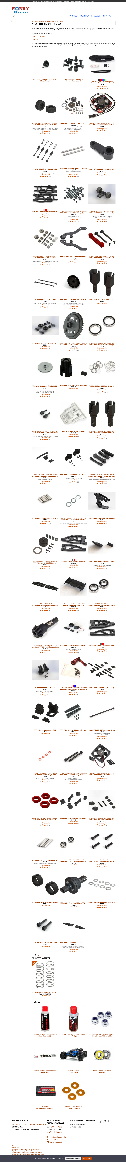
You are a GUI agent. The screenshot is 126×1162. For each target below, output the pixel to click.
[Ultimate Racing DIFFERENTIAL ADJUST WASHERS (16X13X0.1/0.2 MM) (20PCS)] (101, 376)
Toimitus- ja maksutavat (19, 1146)
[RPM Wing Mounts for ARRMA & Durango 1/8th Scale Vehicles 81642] (73, 246)
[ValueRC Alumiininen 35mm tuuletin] (101, 114)
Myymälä (84, 16)
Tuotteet (35, 21)
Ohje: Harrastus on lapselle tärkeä (22, 1151)
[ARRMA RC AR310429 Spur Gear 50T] (45, 376)
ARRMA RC (59, 21)
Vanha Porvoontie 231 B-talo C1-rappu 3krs (29, 1124)
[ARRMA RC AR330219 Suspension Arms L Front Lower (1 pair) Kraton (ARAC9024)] (73, 933)
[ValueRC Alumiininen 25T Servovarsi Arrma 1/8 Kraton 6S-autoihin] (73, 677)
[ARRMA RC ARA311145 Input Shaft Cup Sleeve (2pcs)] (45, 890)
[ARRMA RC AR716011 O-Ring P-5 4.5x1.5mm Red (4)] (45, 764)
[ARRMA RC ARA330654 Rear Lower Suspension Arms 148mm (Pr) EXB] (45, 593)
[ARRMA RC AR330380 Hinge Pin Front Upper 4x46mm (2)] (73, 764)
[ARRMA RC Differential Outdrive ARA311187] (101, 290)
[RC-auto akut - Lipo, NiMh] (45, 1095)
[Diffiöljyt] (73, 1022)
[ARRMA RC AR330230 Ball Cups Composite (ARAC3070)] (73, 202)
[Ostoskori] (110, 17)
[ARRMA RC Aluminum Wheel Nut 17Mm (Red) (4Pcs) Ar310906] (45, 807)
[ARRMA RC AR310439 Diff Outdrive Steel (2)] (45, 421)
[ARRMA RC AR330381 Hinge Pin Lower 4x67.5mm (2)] (73, 158)
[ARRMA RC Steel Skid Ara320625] (73, 421)
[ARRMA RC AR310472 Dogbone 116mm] (101, 720)
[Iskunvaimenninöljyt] (45, 1022)
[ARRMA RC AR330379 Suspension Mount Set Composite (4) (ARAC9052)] (101, 465)
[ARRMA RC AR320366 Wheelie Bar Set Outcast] (101, 202)
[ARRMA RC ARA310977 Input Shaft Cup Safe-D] (73, 376)
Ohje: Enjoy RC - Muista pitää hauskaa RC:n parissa (27, 1152)
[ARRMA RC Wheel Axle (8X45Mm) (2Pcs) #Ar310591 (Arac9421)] (45, 933)
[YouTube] (112, 1122)
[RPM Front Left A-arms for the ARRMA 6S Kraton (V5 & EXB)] (73, 551)
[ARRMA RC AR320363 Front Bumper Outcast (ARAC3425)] (45, 465)
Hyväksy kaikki (87, 1158)
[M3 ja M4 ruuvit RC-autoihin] (101, 1022)
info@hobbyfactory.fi (55, 1132)
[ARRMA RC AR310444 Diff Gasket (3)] (73, 508)
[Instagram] (104, 1122)
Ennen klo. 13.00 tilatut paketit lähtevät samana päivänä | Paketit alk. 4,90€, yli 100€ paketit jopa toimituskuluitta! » (62, 1)
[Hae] (24, 16)
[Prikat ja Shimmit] (73, 1095)
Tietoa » (60, 1158)
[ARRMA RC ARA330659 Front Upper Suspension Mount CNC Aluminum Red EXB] (101, 246)
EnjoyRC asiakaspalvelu (56, 1137)
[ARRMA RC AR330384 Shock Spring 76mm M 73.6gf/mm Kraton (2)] (45, 979)
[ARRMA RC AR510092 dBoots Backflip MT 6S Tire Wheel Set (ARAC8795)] (45, 114)
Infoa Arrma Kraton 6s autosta (41, 30)
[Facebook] (100, 1122)
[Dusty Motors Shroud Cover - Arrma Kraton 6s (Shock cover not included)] (101, 70)
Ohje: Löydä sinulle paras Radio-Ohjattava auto (26, 1149)
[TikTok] (108, 1122)
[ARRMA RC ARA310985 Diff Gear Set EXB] (101, 807)
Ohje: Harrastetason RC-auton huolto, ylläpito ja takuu (28, 1154)
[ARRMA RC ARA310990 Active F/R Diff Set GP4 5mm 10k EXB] (73, 890)
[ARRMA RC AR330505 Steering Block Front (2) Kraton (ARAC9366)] (73, 465)
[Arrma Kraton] (73, 1059)
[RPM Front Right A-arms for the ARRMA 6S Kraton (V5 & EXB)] (101, 635)
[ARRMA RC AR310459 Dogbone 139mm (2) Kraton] (45, 290)
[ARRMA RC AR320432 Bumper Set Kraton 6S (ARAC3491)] (101, 551)
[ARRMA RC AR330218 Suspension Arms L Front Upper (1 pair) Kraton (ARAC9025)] (73, 720)
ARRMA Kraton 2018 (38, 36)
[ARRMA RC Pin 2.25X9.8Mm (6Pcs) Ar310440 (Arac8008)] (45, 508)
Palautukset (15, 1147)
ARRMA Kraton (36, 40)
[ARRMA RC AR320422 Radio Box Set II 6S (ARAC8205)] (73, 635)
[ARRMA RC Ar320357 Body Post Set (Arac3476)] (101, 677)
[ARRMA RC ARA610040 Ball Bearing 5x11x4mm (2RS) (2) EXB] (73, 849)
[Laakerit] (101, 1059)
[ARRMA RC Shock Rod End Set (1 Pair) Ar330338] (45, 332)
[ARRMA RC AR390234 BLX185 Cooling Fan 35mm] (101, 764)
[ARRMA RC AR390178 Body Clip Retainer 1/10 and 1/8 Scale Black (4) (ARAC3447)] (45, 158)
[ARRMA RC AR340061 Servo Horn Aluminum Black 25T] (101, 158)
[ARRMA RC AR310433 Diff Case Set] (45, 551)
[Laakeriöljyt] (45, 1059)
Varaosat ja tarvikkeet (46, 21)
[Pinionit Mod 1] (45, 70)
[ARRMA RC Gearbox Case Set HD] (45, 720)
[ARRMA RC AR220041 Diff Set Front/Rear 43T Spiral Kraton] (73, 114)
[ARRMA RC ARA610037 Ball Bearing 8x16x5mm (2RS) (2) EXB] (101, 593)
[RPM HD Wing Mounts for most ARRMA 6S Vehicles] (101, 508)
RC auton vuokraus (54, 1142)
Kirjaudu (95, 16)
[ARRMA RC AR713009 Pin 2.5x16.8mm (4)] (45, 849)
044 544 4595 (56, 1127)
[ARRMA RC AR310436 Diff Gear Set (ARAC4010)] (45, 246)
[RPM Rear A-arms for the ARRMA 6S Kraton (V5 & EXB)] (45, 202)
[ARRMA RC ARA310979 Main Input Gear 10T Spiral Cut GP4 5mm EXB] (45, 635)
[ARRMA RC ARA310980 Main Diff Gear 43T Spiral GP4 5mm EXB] (73, 332)
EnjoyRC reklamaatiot (55, 1139)
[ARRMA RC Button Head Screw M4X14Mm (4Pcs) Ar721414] (101, 849)
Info (105, 16)
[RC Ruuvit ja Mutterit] (73, 70)
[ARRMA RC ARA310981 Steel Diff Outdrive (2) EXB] (101, 421)
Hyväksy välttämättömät (73, 1158)
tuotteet (73, 16)
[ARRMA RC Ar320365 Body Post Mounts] (73, 807)
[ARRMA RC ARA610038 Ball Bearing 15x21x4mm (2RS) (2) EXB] (101, 332)
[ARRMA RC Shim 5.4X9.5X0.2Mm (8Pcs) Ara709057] (101, 890)
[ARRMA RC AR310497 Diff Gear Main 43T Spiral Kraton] (73, 290)
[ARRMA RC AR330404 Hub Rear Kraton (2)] (45, 677)
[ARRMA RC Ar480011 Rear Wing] (73, 593)
